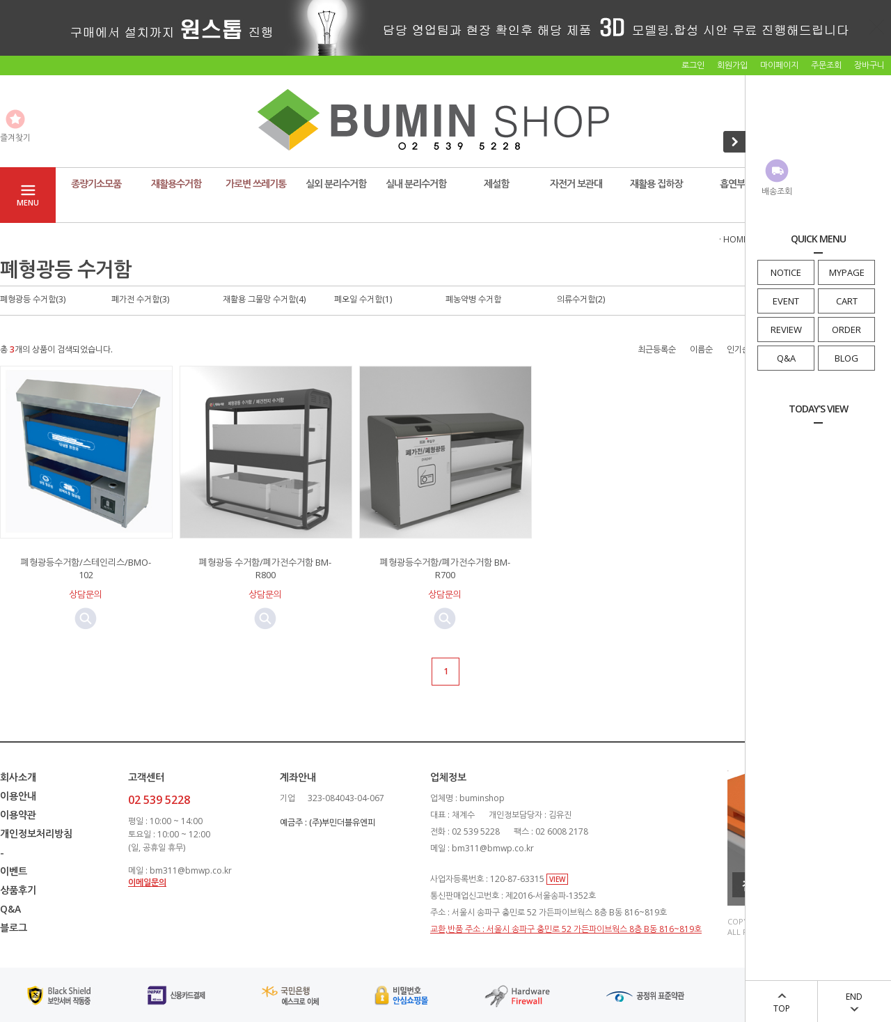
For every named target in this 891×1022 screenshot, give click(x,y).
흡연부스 (736, 183)
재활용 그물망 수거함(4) (264, 299)
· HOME (733, 239)
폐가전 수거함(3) (140, 299)
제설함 (496, 183)
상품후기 (18, 890)
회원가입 (732, 65)
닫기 (877, 26)
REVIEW (786, 329)
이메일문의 (147, 882)
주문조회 (826, 65)
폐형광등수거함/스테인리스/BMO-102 (86, 568)
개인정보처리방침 (36, 833)
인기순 (738, 349)
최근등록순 (657, 349)
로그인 (692, 65)
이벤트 (13, 871)
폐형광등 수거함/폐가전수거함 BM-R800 (265, 568)
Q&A (786, 358)
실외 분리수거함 (336, 183)
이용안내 (18, 796)
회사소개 (18, 777)
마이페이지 (779, 65)
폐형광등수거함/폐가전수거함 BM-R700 (445, 568)
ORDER (846, 329)
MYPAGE (847, 272)
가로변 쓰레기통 (256, 183)
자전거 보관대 (576, 183)
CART (847, 301)
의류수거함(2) (581, 299)
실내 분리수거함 (416, 183)
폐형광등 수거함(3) (32, 299)
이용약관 (18, 814)
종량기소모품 (96, 183)
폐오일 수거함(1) (363, 299)
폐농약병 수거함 (473, 299)
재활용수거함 (176, 183)
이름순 (701, 349)
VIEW (557, 879)
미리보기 (85, 618)
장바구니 (869, 65)
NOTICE (786, 272)
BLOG (846, 358)
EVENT (786, 301)
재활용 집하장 (656, 183)
